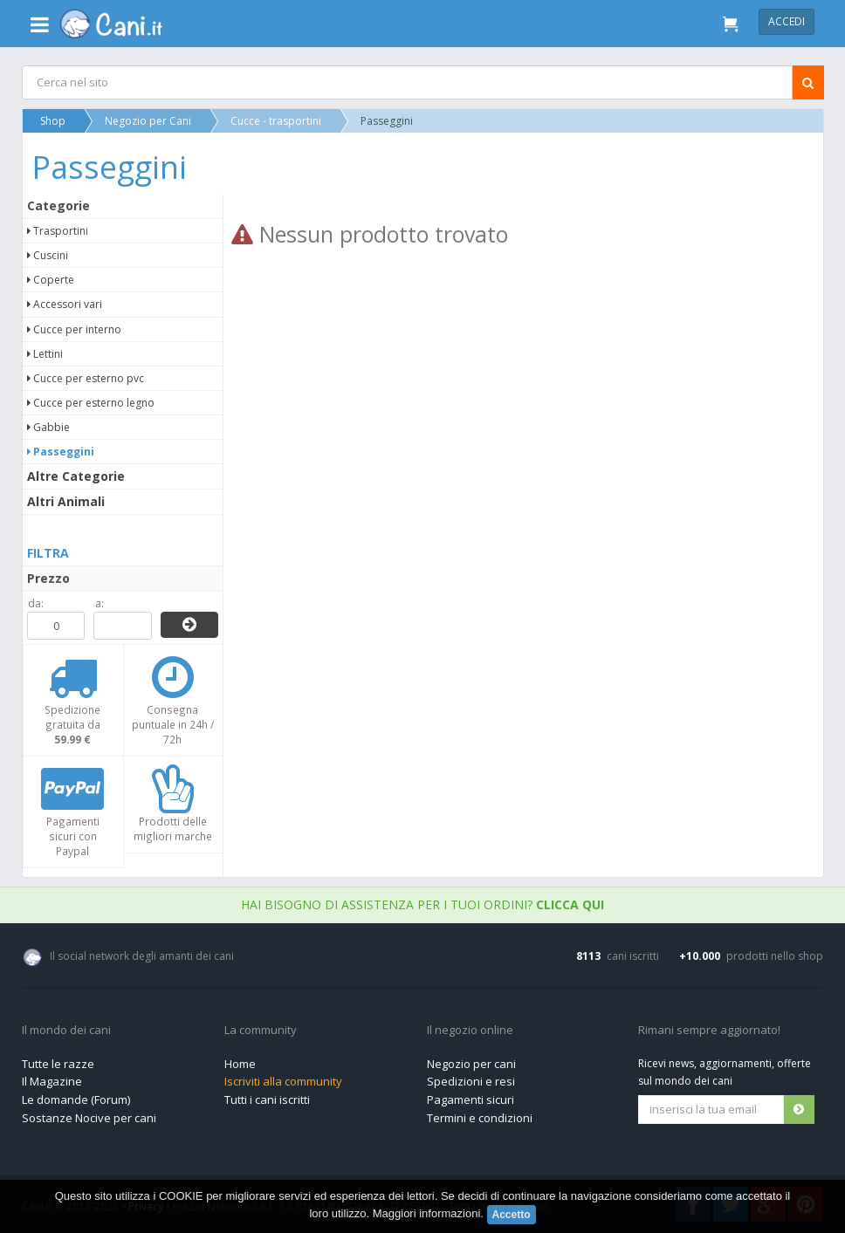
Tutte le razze (58, 1064)
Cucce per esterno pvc (85, 378)
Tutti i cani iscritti (267, 1099)
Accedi (786, 21)
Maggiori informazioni (427, 1213)
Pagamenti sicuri (470, 1099)
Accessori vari (64, 304)
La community (260, 1031)
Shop (52, 120)
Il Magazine (52, 1081)
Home (240, 1064)
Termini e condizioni (479, 1118)
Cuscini (47, 255)
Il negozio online (470, 1031)
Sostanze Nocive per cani (89, 1118)
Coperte (50, 279)
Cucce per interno (74, 329)
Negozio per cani (471, 1064)
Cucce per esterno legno (91, 402)
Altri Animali (66, 501)
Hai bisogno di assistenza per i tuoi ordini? (422, 904)
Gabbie (48, 427)
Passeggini (60, 451)
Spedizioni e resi (471, 1081)
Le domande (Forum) (76, 1099)
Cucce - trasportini (275, 120)
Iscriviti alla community (283, 1081)
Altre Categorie (76, 476)
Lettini (45, 353)
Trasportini (57, 230)
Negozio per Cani (148, 120)
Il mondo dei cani (66, 1031)
